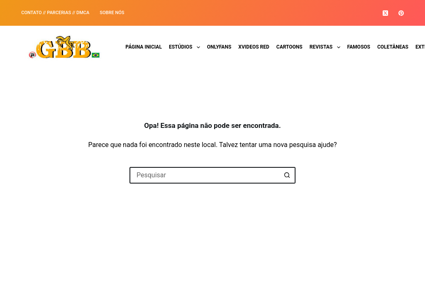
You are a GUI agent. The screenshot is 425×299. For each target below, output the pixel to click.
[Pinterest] (401, 13)
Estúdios (186, 47)
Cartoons (289, 47)
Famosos (358, 47)
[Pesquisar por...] (204, 175)
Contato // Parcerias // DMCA (55, 12)
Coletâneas (392, 47)
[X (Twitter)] (385, 13)
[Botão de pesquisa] (287, 175)
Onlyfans (219, 47)
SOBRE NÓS (112, 12)
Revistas (327, 47)
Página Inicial (143, 47)
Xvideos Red (253, 47)
